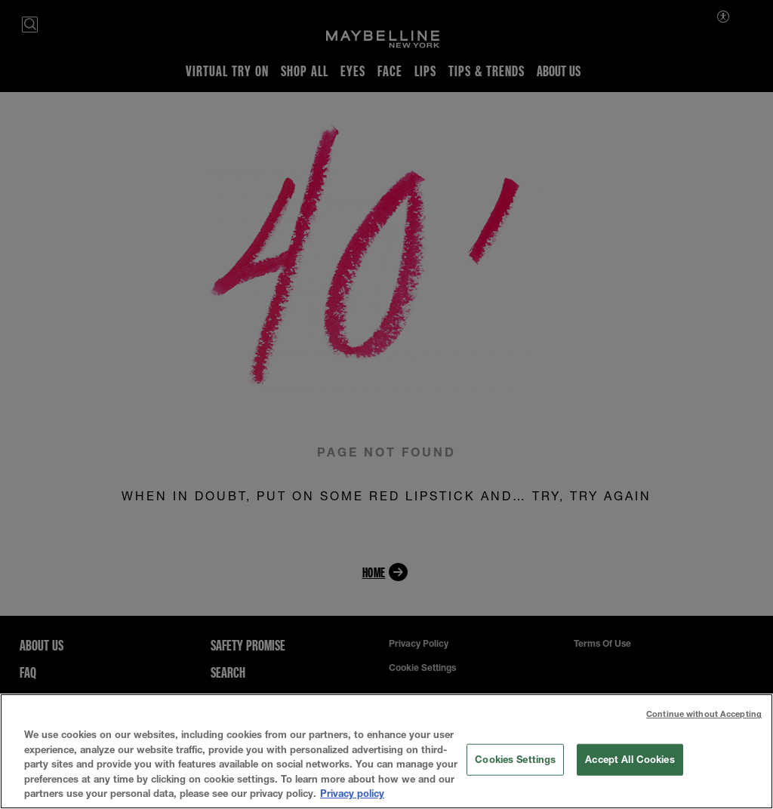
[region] (386, 751)
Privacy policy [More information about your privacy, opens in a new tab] (352, 793)
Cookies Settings (515, 759)
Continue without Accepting (704, 713)
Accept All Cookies (629, 759)
